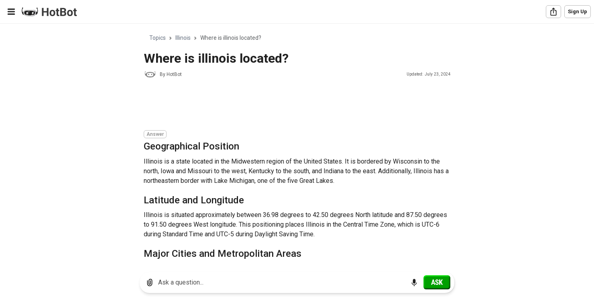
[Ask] (436, 282)
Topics (157, 38)
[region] (297, 145)
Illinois (183, 38)
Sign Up (577, 11)
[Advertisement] (290, 105)
